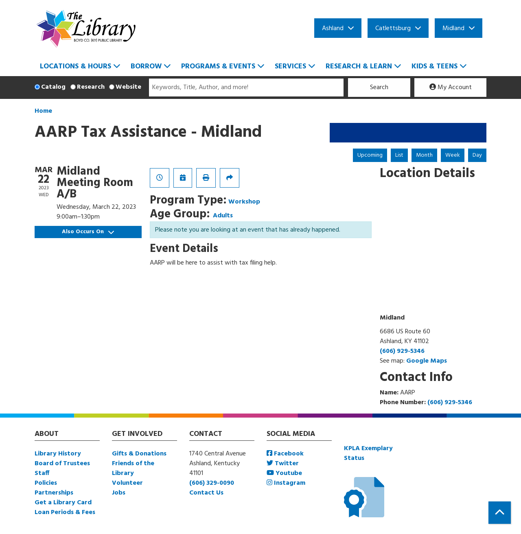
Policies (46, 483)
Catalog (53, 87)
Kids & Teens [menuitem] (435, 66)
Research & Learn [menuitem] (359, 66)
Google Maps (426, 361)
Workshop (244, 202)
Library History (58, 454)
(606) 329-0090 (211, 483)
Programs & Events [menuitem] (218, 66)
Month (424, 155)
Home (43, 111)
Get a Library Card (63, 502)
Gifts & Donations (139, 454)
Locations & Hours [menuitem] (75, 66)
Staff (42, 473)
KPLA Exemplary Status (368, 453)
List (399, 155)
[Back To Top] (499, 512)
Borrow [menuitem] (146, 66)
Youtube (284, 473)
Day (477, 155)
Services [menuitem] (290, 66)
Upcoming (370, 155)
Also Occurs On (88, 231)
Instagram (286, 483)
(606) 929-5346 (402, 351)
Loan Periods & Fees (65, 512)
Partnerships (54, 493)
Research (91, 87)
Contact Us (206, 493)
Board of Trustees (62, 463)
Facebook (285, 454)
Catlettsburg (393, 28)
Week (452, 155)
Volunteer (127, 483)
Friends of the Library (133, 468)
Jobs (118, 493)
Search (379, 87)
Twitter (283, 463)
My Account (450, 87)
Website (128, 87)
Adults (223, 215)
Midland (453, 28)
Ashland (333, 28)
